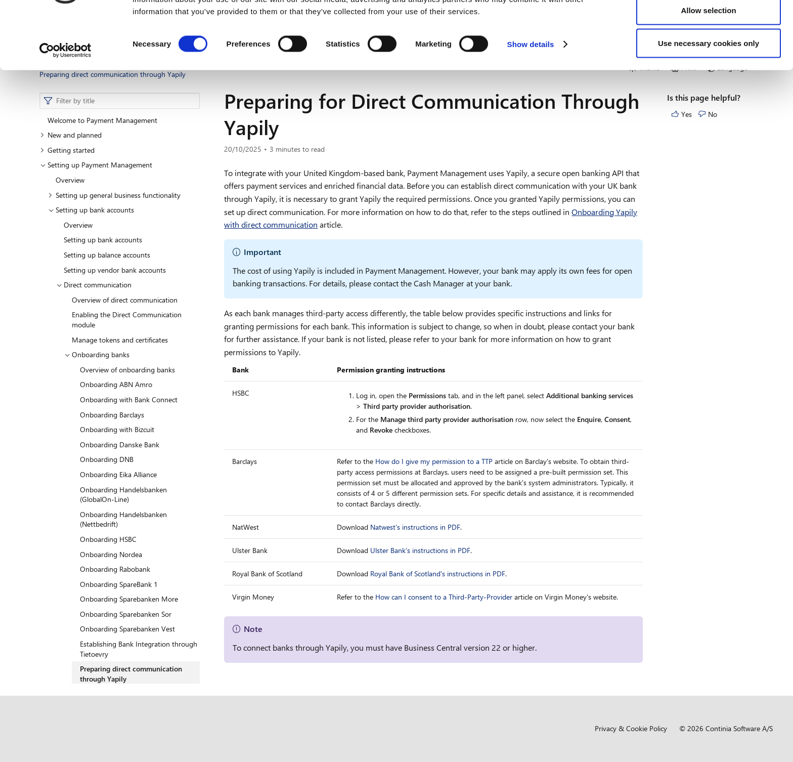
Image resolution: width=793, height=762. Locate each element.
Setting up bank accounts (103, 239)
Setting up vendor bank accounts (115, 270)
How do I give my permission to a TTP (434, 461)
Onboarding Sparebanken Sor (125, 614)
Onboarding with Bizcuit (117, 429)
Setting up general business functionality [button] (114, 195)
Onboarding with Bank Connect (129, 399)
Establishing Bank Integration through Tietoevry (138, 649)
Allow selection (708, 60)
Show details (530, 94)
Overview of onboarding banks (127, 369)
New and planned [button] (71, 135)
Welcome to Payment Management (102, 120)
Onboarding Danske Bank (119, 444)
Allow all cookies (708, 26)
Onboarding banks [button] (96, 354)
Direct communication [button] (93, 284)
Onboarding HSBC (108, 539)
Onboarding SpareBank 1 (119, 584)
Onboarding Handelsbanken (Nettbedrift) (123, 519)
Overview (70, 180)
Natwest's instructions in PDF (415, 527)
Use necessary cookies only (708, 93)
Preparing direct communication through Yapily (131, 674)
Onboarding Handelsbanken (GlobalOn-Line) (123, 494)
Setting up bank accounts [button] (91, 210)
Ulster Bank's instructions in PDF (420, 550)
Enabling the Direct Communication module (127, 319)
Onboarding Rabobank (115, 569)
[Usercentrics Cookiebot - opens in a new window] (65, 100)
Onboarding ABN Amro (116, 384)
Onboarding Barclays (112, 414)
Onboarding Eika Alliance (118, 474)
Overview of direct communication (125, 300)
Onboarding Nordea (111, 554)
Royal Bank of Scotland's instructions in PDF (437, 573)
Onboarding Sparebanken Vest (127, 628)
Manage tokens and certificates (120, 340)
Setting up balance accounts (107, 255)
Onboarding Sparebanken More (129, 599)
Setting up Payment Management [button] (96, 165)
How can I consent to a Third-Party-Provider (443, 597)
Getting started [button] (67, 150)
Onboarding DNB (107, 459)
